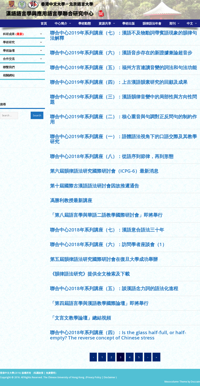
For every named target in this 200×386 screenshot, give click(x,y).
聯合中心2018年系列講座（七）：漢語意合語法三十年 (107, 229)
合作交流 (9, 59)
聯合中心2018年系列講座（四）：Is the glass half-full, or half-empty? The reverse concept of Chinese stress (118, 335)
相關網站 (9, 75)
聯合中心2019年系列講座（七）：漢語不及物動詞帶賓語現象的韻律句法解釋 (123, 35)
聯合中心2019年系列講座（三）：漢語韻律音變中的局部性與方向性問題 (123, 99)
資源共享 (105, 23)
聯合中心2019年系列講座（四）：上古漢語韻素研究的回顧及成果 (119, 82)
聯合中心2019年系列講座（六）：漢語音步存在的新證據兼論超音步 (121, 52)
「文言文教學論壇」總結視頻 (80, 317)
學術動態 (84, 23)
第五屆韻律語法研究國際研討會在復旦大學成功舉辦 (104, 259)
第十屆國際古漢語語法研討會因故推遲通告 (94, 185)
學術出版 (128, 23)
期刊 (172, 23)
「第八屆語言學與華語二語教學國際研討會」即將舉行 (106, 215)
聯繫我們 (9, 67)
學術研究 (9, 42)
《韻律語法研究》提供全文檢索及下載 (90, 273)
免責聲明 (50, 373)
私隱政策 (38, 373)
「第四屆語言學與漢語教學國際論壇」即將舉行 (99, 303)
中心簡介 (61, 23)
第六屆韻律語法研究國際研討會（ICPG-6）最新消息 (104, 171)
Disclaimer (110, 377)
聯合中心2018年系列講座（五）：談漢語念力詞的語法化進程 (114, 288)
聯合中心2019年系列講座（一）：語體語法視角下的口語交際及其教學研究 (123, 139)
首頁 (44, 23)
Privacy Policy (93, 377)
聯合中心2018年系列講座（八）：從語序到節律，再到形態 (111, 156)
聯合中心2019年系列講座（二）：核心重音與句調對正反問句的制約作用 (123, 119)
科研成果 (13, 34)
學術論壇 (9, 50)
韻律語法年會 (152, 23)
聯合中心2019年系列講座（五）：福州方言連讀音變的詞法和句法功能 (123, 67)
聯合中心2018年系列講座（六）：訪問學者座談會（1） (108, 244)
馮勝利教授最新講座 (71, 200)
